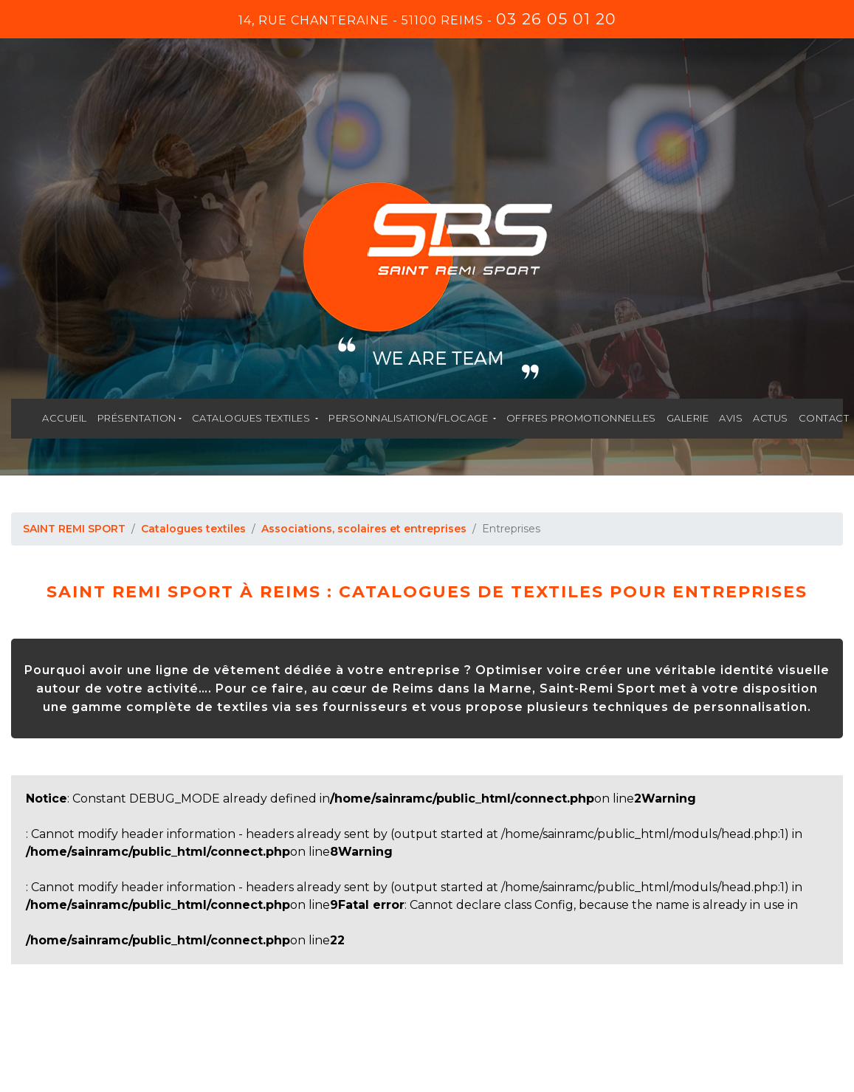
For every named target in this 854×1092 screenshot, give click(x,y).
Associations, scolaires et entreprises (363, 528)
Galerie (688, 418)
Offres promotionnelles (581, 418)
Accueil (64, 418)
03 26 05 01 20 (556, 19)
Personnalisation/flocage (409, 418)
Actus (770, 418)
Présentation (136, 418)
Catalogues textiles (252, 418)
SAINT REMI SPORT (74, 528)
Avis (731, 418)
